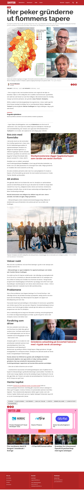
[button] (75, 411)
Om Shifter (8, 478)
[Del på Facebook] (72, 85)
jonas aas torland (40, 401)
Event (41, 2)
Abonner (62, 2)
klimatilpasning (19, 401)
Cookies (8, 482)
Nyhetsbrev (21, 2)
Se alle (41, 431)
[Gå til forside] (11, 3)
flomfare (10, 401)
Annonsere (29, 2)
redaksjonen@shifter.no (36, 486)
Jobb (36, 2)
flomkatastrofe (71, 401)
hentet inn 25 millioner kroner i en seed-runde (26, 385)
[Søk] (73, 2)
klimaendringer (12, 403)
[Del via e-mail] (76, 85)
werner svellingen (59, 401)
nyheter (49, 401)
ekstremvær (29, 401)
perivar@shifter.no (58, 481)
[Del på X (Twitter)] (74, 85)
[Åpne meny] (77, 3)
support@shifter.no (35, 480)
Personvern (8, 480)
